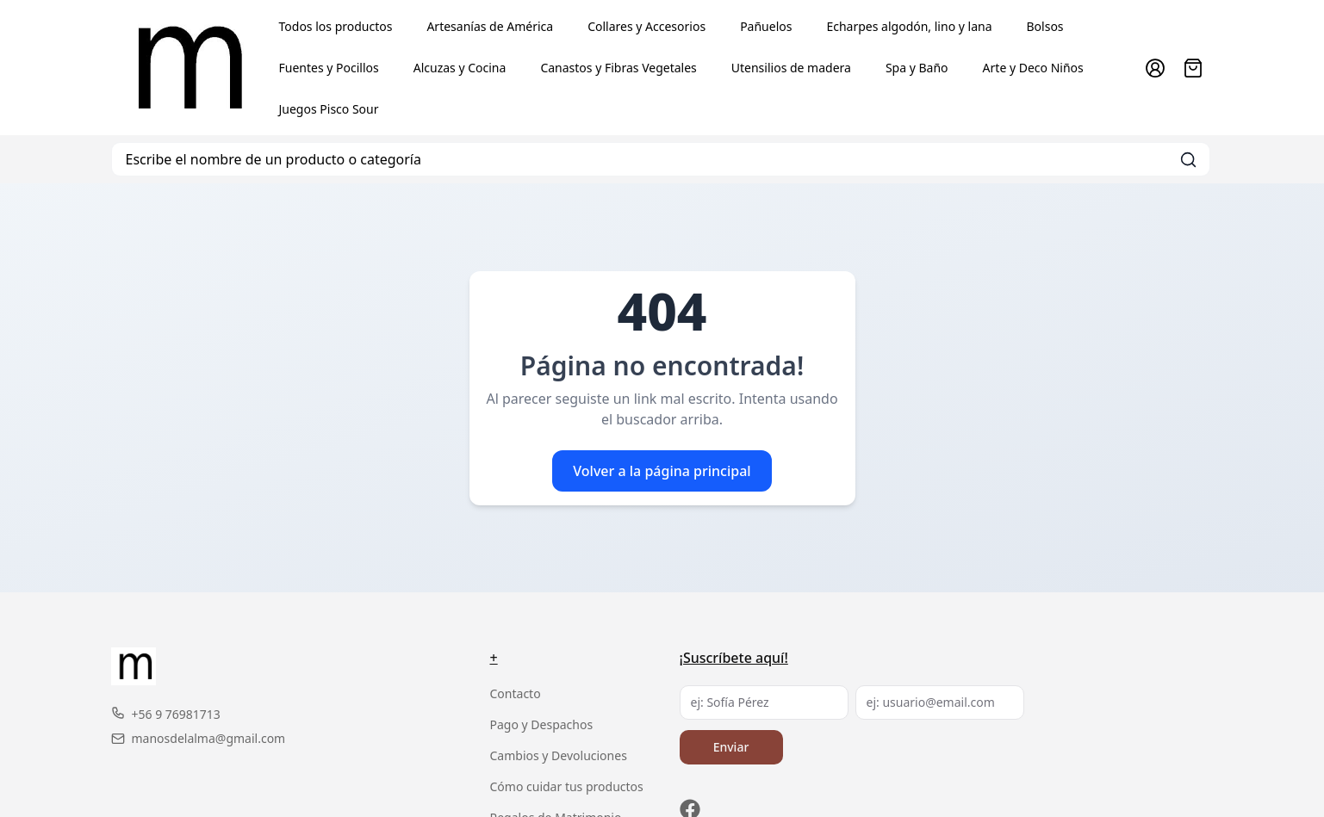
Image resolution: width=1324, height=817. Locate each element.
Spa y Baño (917, 67)
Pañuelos (766, 26)
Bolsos (1045, 26)
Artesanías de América (489, 26)
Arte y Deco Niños (1033, 67)
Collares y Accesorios (646, 26)
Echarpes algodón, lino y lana (908, 26)
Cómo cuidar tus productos (566, 786)
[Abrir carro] (1193, 68)
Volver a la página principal (661, 470)
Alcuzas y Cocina (460, 67)
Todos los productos (336, 26)
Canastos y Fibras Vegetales (618, 67)
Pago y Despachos (542, 724)
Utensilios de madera (791, 67)
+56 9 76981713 (166, 714)
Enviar (731, 747)
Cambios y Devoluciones (558, 755)
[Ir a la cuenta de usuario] (1155, 68)
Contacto (515, 693)
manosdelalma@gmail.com (198, 738)
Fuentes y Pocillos (329, 67)
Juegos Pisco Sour (329, 109)
